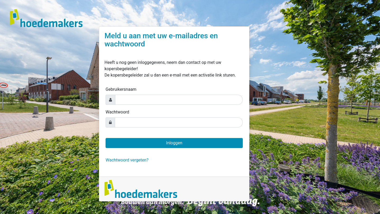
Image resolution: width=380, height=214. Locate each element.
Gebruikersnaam (121, 89)
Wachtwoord (117, 112)
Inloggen (174, 142)
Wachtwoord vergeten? (127, 160)
